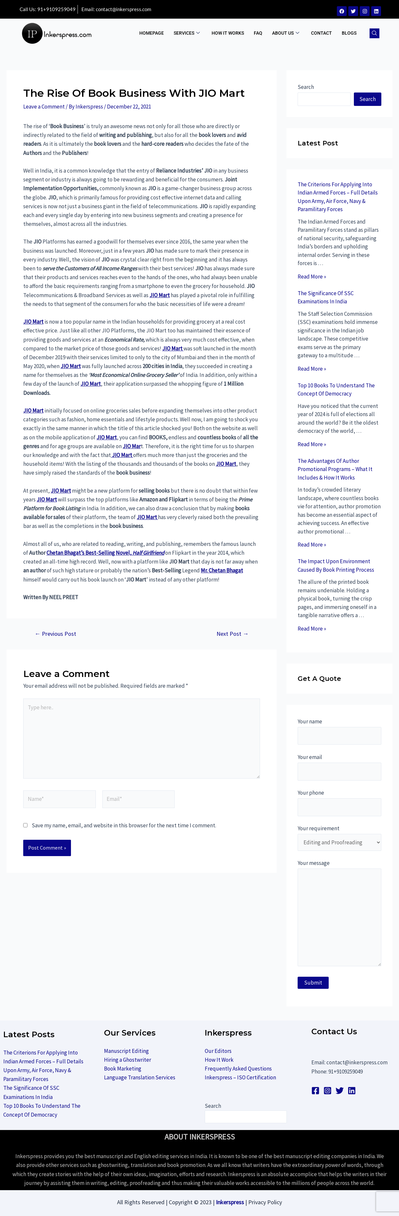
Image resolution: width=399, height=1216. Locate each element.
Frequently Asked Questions (238, 1068)
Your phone (339, 802)
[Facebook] (315, 1091)
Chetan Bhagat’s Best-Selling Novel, (105, 552)
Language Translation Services (139, 1077)
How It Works (228, 33)
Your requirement (339, 838)
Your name (339, 731)
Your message (339, 914)
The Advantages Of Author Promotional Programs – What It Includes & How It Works (335, 469)
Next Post (233, 634)
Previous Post (55, 634)
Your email (339, 767)
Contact (321, 33)
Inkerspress (230, 1202)
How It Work (219, 1059)
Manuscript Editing (126, 1051)
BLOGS (349, 33)
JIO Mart (159, 295)
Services (187, 33)
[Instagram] (327, 1091)
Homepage (151, 33)
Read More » (312, 276)
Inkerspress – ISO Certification (240, 1077)
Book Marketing (122, 1068)
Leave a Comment (44, 106)
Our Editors (218, 1051)
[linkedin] (352, 1091)
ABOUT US (285, 33)
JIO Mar (132, 446)
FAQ (258, 33)
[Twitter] (340, 1091)
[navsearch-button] (374, 33)
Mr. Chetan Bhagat (222, 570)
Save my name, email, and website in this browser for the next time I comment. (124, 825)
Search (306, 87)
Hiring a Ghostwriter (127, 1059)
